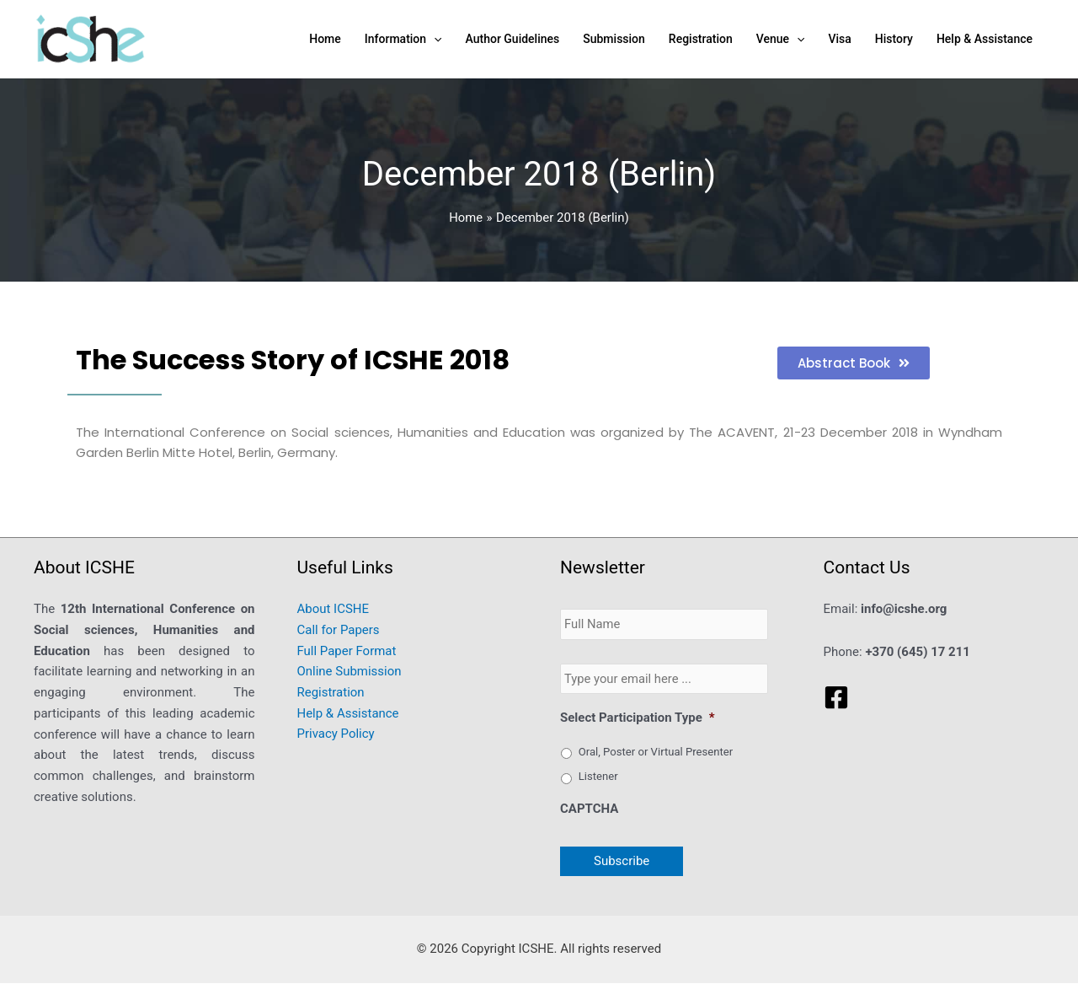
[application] (433, 38)
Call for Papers (338, 629)
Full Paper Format (347, 651)
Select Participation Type (637, 718)
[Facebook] (836, 697)
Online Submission (349, 671)
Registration (331, 692)
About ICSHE (333, 608)
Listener (598, 777)
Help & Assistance (348, 713)
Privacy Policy (336, 734)
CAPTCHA (589, 809)
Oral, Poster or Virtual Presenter (656, 751)
